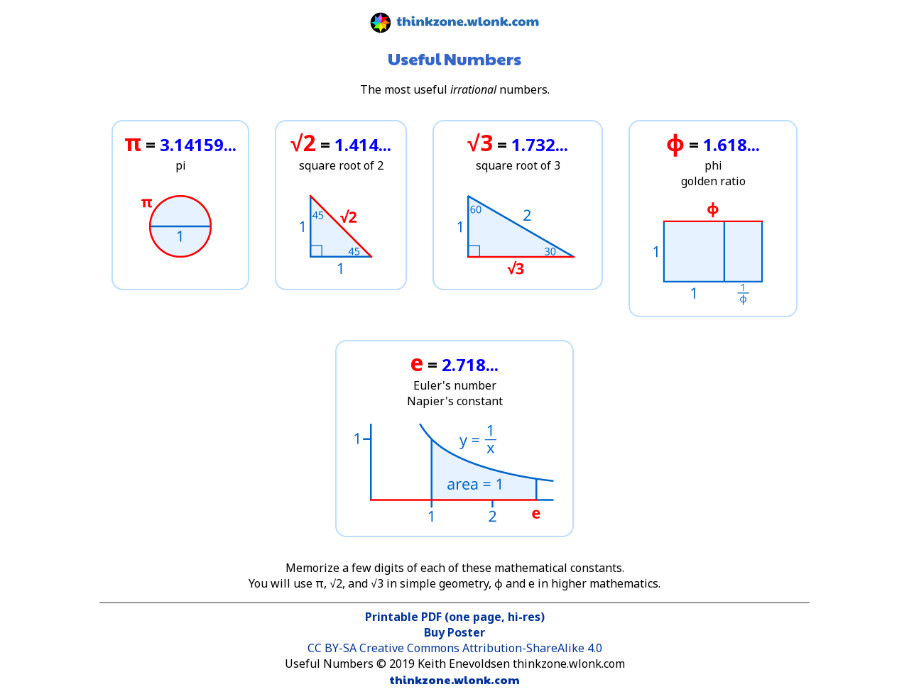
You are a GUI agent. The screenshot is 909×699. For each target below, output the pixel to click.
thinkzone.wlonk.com (455, 679)
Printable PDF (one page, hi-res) (455, 616)
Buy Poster (454, 632)
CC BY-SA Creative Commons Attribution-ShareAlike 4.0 (454, 648)
